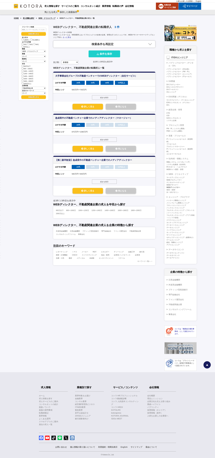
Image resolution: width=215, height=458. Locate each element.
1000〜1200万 (83, 211)
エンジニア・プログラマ (179, 197)
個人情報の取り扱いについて (82, 447)
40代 (36, 44)
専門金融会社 (106, 232)
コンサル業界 (81, 401)
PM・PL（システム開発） (176, 129)
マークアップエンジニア (175, 177)
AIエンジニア (171, 92)
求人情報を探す (28, 18)
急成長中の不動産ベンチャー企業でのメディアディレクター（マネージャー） (93, 118)
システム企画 (171, 120)
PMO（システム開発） (174, 131)
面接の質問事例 (45, 410)
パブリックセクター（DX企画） (178, 69)
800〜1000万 (71, 211)
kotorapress (116, 413)
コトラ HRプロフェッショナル (124, 396)
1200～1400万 (27, 73)
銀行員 (141, 252)
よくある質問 (44, 419)
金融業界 (79, 398)
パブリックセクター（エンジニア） (179, 74)
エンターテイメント (106, 259)
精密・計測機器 (61, 255)
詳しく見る (86, 107)
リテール (121, 259)
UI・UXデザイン (172, 192)
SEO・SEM (170, 190)
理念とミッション (155, 398)
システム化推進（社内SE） (176, 164)
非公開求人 (35, 40)
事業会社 (81, 235)
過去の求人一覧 (45, 424)
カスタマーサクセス (173, 154)
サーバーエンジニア (173, 235)
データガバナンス (173, 255)
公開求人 (26, 40)
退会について (151, 447)
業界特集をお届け (82, 396)
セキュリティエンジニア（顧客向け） (180, 237)
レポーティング (61, 252)
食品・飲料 (105, 255)
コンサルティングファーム (66, 235)
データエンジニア (173, 228)
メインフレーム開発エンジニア (177, 203)
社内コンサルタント (173, 118)
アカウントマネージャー (175, 147)
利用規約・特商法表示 (107, 447)
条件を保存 (104, 54)
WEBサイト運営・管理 (174, 169)
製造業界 (79, 410)
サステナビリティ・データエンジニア (180, 100)
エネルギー (105, 252)
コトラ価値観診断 (119, 398)
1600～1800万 (27, 78)
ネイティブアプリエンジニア (177, 223)
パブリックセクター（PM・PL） (178, 72)
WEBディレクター (173, 187)
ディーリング (119, 252)
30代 (30, 44)
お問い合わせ (61, 447)
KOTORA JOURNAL (120, 416)
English (198, 1)
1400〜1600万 (110, 211)
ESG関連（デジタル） (178, 97)
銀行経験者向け (81, 419)
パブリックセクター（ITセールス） (179, 76)
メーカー (85, 252)
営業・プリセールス (177, 136)
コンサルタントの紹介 (48, 404)
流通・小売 (60, 259)
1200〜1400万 (96, 211)
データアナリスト (173, 258)
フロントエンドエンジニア (176, 205)
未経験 (91, 259)
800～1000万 (27, 68)
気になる (122, 107)
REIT (94, 252)
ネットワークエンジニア (175, 232)
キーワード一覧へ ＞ (145, 262)
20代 (24, 44)
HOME (16, 18)
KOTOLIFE (116, 410)
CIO (167, 116)
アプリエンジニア (173, 245)
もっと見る (67, 37)
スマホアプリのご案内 (48, 421)
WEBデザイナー (172, 185)
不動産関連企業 (135, 232)
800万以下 (26, 66)
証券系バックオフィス (122, 255)
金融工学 (131, 252)
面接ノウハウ (44, 407)
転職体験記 (44, 413)
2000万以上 (26, 83)
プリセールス (171, 144)
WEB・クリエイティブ (46, 18)
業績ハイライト (154, 404)
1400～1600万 (27, 76)
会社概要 (151, 396)
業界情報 (43, 416)
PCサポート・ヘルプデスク (176, 167)
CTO (168, 113)
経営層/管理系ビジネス (85, 404)
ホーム (42, 396)
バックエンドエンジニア (175, 208)
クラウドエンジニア (173, 220)
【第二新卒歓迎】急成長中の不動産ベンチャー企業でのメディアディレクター (93, 160)
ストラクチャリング (89, 255)
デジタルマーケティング (175, 182)
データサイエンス (176, 249)
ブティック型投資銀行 (90, 232)
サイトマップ (136, 447)
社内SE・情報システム (178, 159)
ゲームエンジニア (173, 240)
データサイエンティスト (175, 253)
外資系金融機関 (61, 232)
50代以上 (26, 47)
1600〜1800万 (123, 211)
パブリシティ (153, 407)
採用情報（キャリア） (156, 410)
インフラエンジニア (173, 230)
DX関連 (172, 81)
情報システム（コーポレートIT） (178, 162)
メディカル (81, 259)
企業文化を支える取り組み (158, 401)
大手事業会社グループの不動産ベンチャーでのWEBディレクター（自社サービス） (96, 76)
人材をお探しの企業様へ (185, 1)
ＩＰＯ (74, 252)
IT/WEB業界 (80, 407)
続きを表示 (104, 98)
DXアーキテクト (172, 89)
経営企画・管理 (175, 110)
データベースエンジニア (175, 225)
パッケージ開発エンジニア (176, 200)
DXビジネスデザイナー (175, 87)
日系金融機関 (75, 232)
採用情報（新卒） (155, 413)
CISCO (74, 255)
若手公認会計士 (81, 413)
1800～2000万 (27, 81)
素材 (70, 259)
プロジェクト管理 (176, 125)
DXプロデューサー (173, 85)
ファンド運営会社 (120, 232)
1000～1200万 (27, 71)
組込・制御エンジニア (174, 242)
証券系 (137, 255)
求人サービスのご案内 (48, 401)
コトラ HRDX (117, 407)
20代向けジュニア (83, 416)
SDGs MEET (116, 419)
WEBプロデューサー (174, 180)
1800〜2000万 (136, 211)
